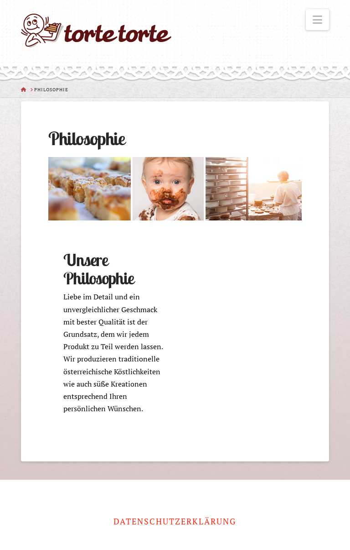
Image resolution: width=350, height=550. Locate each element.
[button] (317, 19)
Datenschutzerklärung (174, 521)
